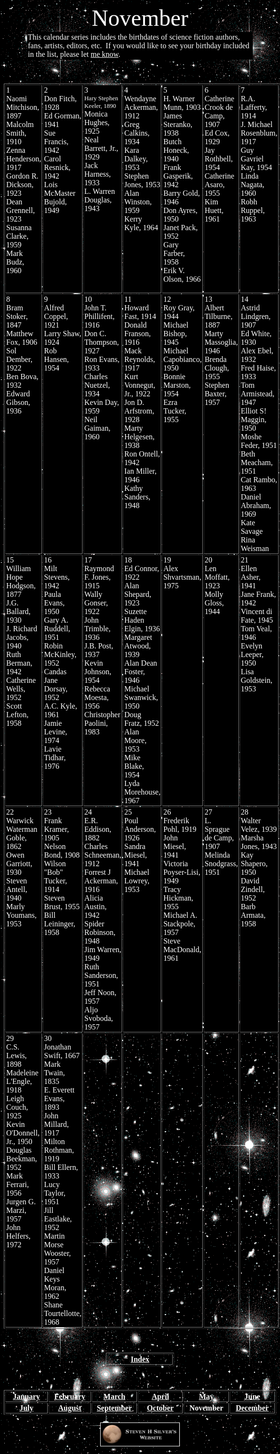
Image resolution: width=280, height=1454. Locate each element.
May (206, 1396)
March (114, 1396)
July (26, 1408)
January (26, 1396)
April (160, 1396)
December (252, 1408)
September (114, 1408)
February (69, 1396)
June (252, 1396)
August (70, 1408)
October (160, 1408)
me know (104, 54)
